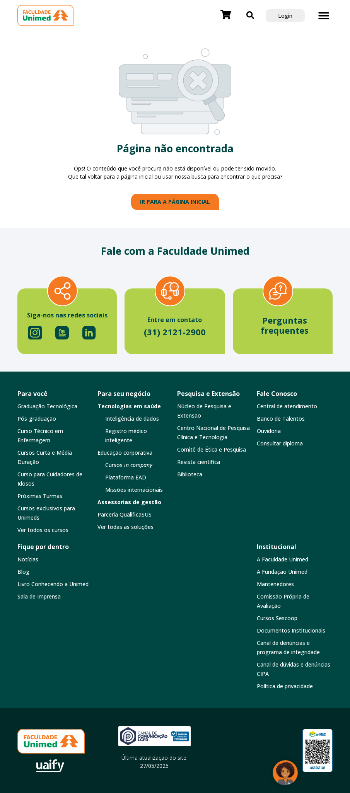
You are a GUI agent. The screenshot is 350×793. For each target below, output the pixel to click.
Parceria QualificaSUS (124, 514)
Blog (23, 571)
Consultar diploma (280, 443)
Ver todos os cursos (42, 530)
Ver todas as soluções (125, 526)
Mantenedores (275, 584)
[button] (324, 15)
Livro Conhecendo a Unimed (53, 584)
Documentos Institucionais (291, 630)
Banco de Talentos (281, 418)
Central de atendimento (287, 406)
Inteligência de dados (132, 418)
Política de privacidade (285, 686)
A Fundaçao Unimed (282, 571)
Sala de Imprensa (39, 596)
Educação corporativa (124, 452)
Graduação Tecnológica (47, 406)
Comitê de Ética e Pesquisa (211, 449)
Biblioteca (189, 474)
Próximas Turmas (39, 496)
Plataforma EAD (125, 477)
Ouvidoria (269, 431)
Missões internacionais (134, 489)
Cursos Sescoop (277, 618)
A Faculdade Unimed (282, 559)
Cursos (128, 465)
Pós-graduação (36, 418)
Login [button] (285, 15)
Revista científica (198, 462)
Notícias (27, 559)
